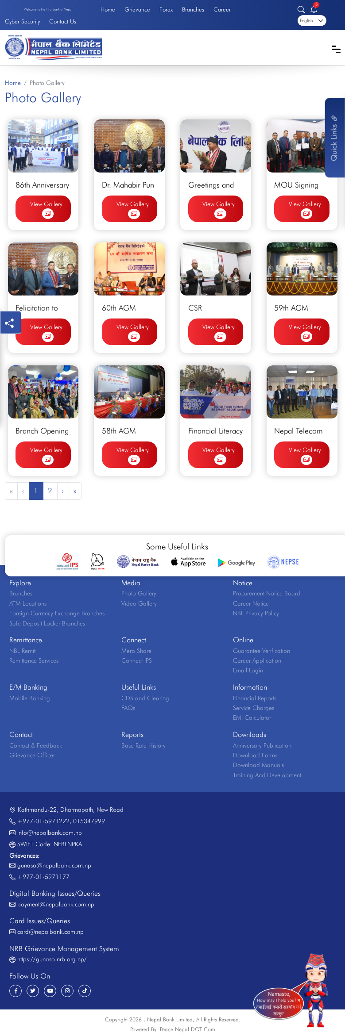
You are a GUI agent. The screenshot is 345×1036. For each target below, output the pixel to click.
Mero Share (136, 650)
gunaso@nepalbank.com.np (54, 865)
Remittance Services (33, 660)
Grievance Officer (32, 755)
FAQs (128, 707)
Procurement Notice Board (266, 593)
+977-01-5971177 (43, 876)
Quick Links (333, 137)
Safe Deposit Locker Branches (47, 623)
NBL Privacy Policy (256, 613)
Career (222, 9)
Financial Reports (254, 698)
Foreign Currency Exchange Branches (57, 613)
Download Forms (255, 755)
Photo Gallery (138, 593)
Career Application (257, 660)
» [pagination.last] (75, 490)
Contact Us (62, 21)
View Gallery (46, 209)
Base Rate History (143, 745)
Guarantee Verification (261, 650)
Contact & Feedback (35, 745)
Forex (166, 9)
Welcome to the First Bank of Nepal (48, 9)
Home (108, 9)
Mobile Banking (29, 698)
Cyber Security (22, 21)
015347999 (89, 821)
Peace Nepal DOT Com (187, 1029)
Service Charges (253, 707)
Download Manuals (258, 764)
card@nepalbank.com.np (50, 931)
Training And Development (267, 775)
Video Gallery (139, 603)
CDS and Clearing (145, 698)
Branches (193, 9)
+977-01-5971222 (43, 821)
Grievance (137, 9)
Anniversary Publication (262, 745)
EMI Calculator (252, 717)
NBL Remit (22, 650)
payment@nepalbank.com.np (55, 904)
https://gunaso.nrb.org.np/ (52, 959)
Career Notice (251, 603)
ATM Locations (28, 603)
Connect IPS (136, 660)
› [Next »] (63, 490)
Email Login (248, 670)
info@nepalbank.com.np (49, 832)
